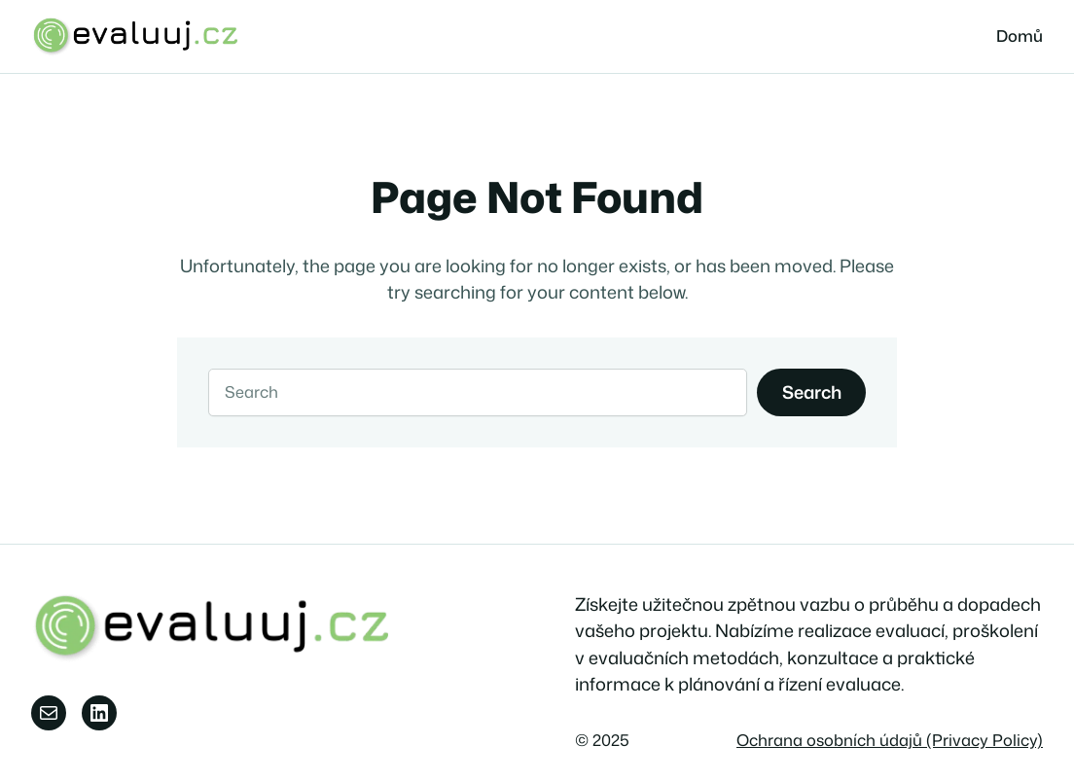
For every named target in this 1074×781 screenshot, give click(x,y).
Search (811, 392)
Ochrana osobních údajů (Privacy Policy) (889, 739)
